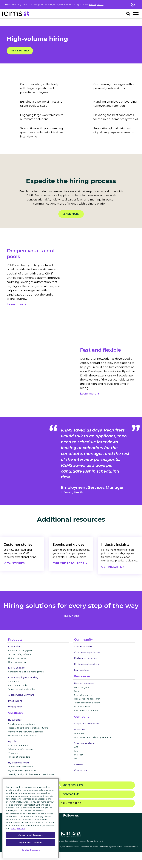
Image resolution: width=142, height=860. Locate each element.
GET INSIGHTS (111, 567)
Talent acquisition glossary (87, 702)
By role (12, 741)
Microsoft (78, 755)
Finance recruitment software (22, 735)
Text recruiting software (19, 654)
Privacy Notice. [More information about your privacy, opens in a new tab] (18, 828)
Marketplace (81, 670)
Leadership (79, 733)
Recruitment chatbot (18, 685)
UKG (76, 758)
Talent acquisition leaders (20, 749)
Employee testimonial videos (22, 689)
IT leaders (12, 753)
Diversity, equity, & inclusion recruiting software (31, 774)
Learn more (71, 214)
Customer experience (87, 652)
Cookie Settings (71, 841)
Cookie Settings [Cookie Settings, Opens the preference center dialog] (31, 850)
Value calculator (82, 706)
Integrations (15, 700)
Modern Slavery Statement (91, 841)
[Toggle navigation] (136, 13)
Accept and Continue (31, 835)
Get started (20, 50)
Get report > (96, 4)
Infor (76, 751)
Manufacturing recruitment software (25, 732)
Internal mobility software (20, 766)
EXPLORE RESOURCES (68, 563)
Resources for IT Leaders (86, 710)
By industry (14, 719)
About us (79, 729)
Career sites (14, 681)
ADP (76, 747)
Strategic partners (84, 743)
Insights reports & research (87, 699)
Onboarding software (18, 658)
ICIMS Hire (14, 646)
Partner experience (85, 658)
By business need (18, 762)
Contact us (80, 770)
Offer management (17, 662)
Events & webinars (83, 695)
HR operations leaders (19, 757)
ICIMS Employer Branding (23, 677)
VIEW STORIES (14, 563)
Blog (76, 691)
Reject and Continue (30, 842)
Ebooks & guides (82, 687)
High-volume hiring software (22, 770)
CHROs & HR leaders (18, 745)
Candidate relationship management (26, 671)
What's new (15, 706)
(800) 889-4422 (71, 785)
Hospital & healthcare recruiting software (28, 728)
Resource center (84, 683)
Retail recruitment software (21, 724)
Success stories (83, 646)
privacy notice (71, 615)
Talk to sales (71, 803)
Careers (78, 764)
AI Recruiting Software (21, 694)
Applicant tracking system (20, 650)
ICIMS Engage (16, 667)
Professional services (86, 664)
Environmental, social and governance (92, 737)
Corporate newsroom (86, 723)
